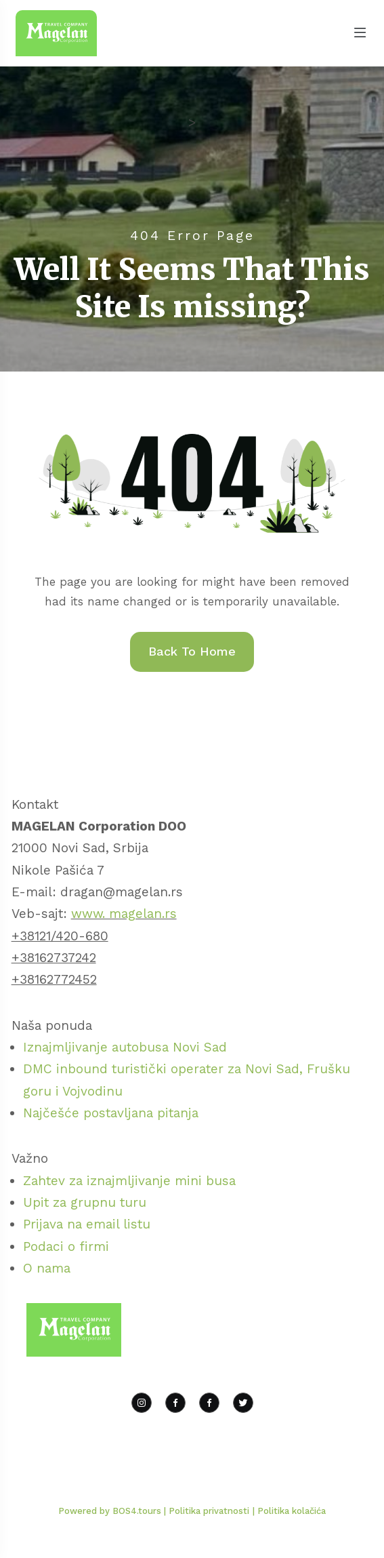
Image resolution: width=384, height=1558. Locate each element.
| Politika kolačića (289, 1511)
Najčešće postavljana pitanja (110, 1113)
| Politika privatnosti (206, 1511)
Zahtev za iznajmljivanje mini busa (129, 1181)
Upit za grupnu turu (84, 1202)
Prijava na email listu (86, 1224)
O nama (46, 1268)
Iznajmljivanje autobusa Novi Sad (125, 1047)
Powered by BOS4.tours (111, 1511)
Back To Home (192, 651)
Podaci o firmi (66, 1246)
